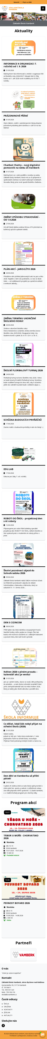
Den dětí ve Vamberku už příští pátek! (21, 777)
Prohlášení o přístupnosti (18, 1036)
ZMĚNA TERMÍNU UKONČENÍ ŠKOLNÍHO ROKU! (20, 319)
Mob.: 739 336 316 (8, 992)
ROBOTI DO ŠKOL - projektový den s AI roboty (23, 520)
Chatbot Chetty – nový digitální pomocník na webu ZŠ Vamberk (22, 166)
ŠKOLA (5, 1004)
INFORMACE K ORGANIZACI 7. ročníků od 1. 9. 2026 (20, 65)
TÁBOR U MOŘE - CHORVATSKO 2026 (21, 837)
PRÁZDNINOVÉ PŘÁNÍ (16, 115)
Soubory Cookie (32, 1036)
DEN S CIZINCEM (13, 622)
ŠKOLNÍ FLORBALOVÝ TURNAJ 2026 (23, 370)
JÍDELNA (6, 1012)
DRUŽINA (6, 1007)
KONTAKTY (7, 1009)
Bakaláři (16, 2)
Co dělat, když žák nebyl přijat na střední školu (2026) (23, 725)
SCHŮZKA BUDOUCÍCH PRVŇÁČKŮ (23, 420)
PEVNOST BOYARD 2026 (17, 903)
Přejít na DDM (27, 2)
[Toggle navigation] (43, 8)
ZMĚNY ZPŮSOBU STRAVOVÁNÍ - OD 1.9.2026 (22, 218)
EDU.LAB (8, 469)
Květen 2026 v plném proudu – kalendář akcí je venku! (20, 673)
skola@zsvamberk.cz (9, 994)
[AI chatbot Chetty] (42, 1034)
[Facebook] (3, 1025)
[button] (1, 16)
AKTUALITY (7, 1015)
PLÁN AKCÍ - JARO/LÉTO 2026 (19, 269)
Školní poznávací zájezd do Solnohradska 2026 (19, 572)
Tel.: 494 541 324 (8, 990)
